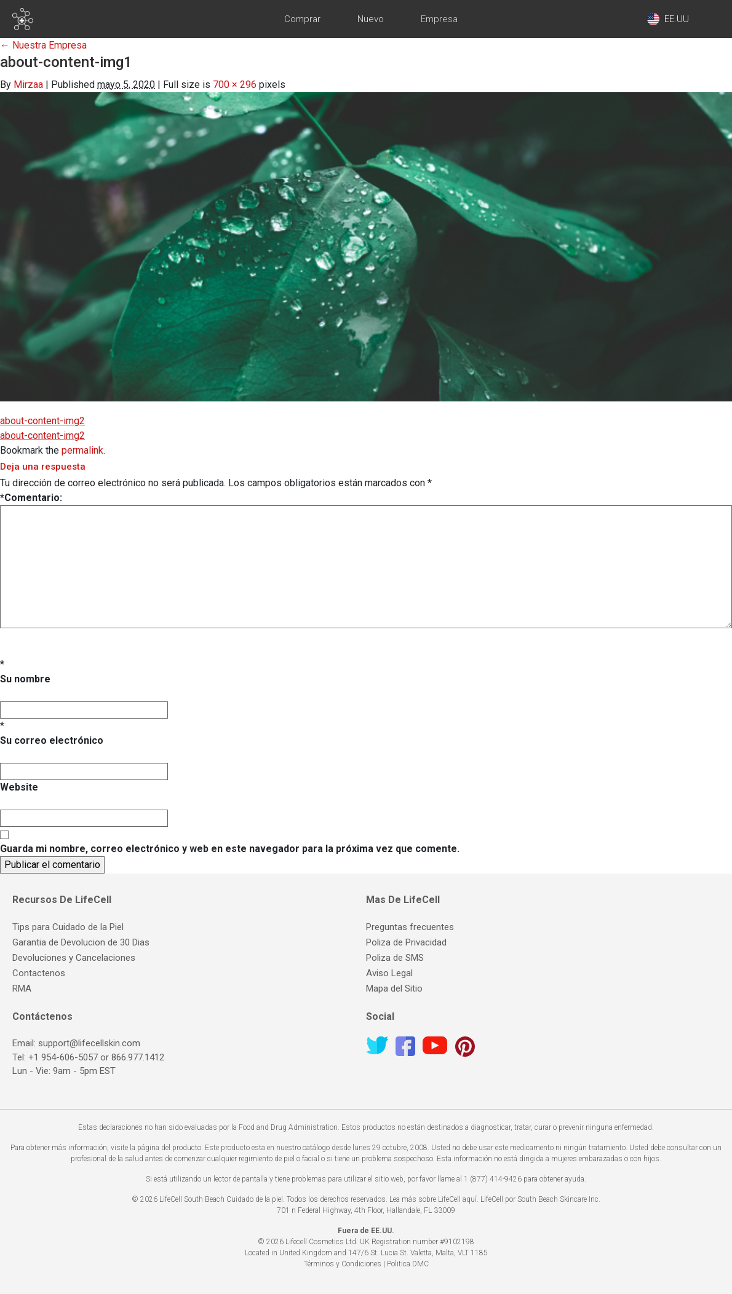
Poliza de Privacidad (406, 942)
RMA (21, 988)
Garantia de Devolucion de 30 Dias (80, 942)
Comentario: (31, 497)
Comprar (302, 19)
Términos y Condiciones (342, 1264)
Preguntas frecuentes (410, 927)
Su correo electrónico (51, 740)
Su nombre (25, 679)
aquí (470, 1199)
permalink (82, 450)
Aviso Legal (389, 973)
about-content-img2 (42, 421)
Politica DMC (408, 1264)
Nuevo (370, 19)
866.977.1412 (137, 1057)
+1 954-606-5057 (63, 1057)
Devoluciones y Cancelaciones (73, 957)
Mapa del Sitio (394, 988)
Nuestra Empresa (43, 45)
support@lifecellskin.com (89, 1043)
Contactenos (38, 973)
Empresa (439, 19)
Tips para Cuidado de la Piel (68, 927)
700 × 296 (235, 84)
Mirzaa (28, 84)
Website (19, 787)
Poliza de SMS (395, 957)
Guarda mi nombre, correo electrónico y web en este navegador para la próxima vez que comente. (229, 848)
